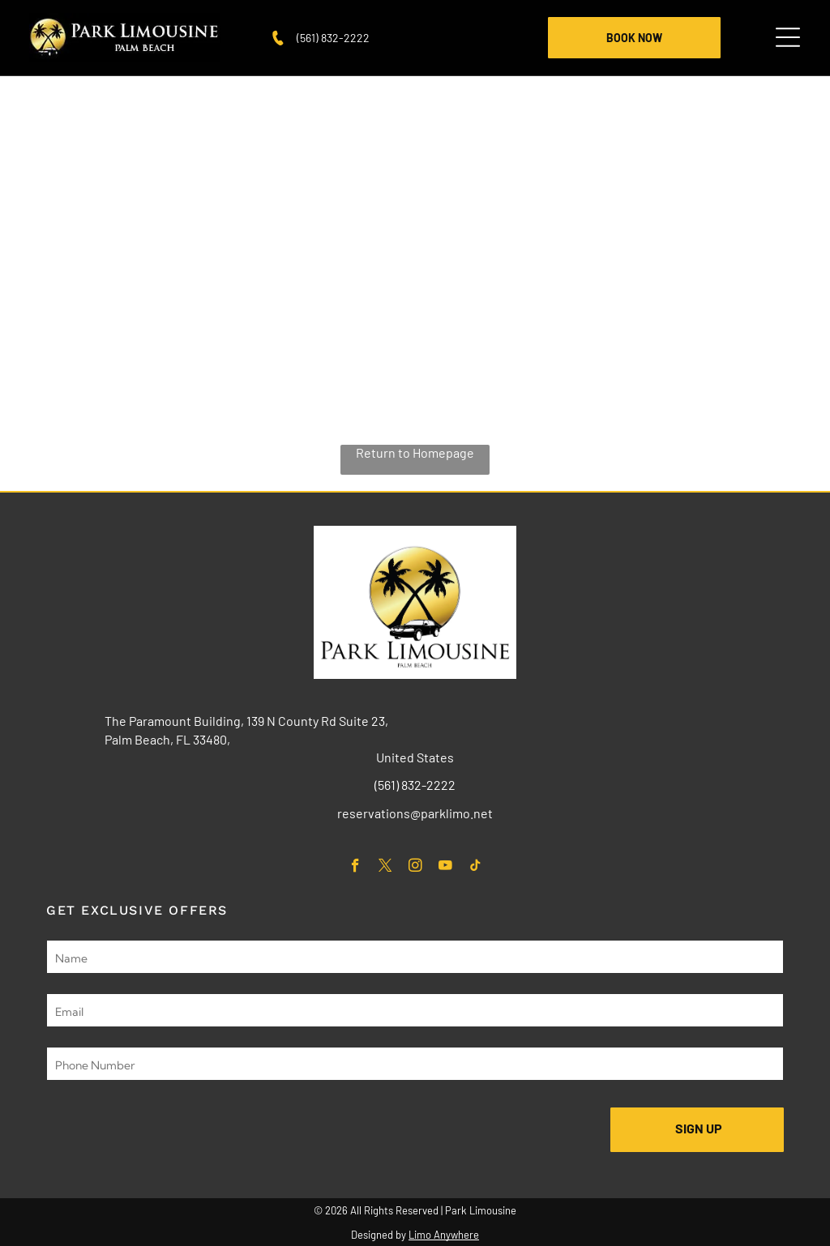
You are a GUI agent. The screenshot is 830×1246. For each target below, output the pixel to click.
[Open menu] (788, 37)
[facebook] (355, 868)
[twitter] (385, 868)
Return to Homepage (415, 452)
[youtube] (445, 868)
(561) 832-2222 (333, 38)
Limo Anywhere (444, 1234)
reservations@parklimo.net (415, 813)
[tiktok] (475, 868)
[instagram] (415, 868)
